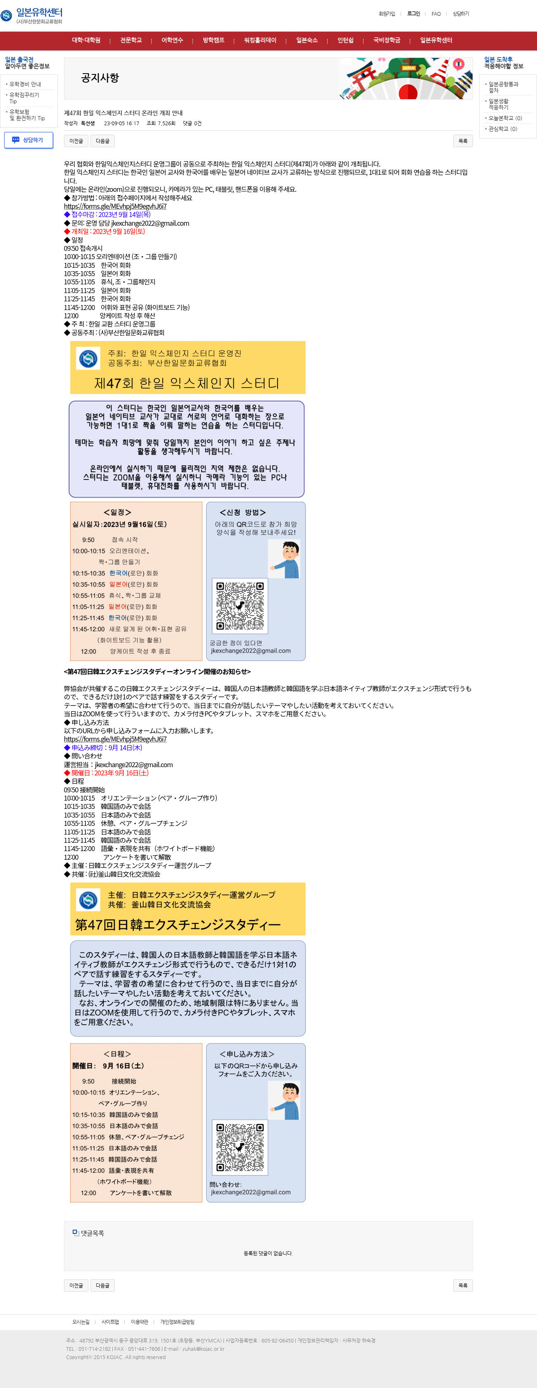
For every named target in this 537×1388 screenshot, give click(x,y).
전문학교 (131, 40)
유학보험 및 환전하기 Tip (27, 115)
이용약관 (139, 1322)
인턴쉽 (345, 40)
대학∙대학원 (86, 40)
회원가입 (387, 14)
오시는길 (80, 1322)
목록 (463, 141)
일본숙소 (307, 40)
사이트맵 (110, 1322)
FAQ (436, 14)
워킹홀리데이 (260, 40)
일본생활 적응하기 (498, 104)
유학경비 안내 (25, 84)
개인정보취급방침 (177, 1322)
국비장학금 (386, 40)
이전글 (76, 141)
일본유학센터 (436, 40)
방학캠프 (213, 40)
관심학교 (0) (503, 129)
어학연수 (172, 40)
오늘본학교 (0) (506, 118)
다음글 (102, 141)
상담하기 (461, 14)
